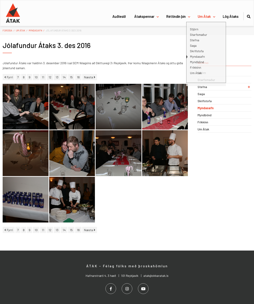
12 (50, 77)
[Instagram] (127, 288)
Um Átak (20, 30)
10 (36, 77)
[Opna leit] (248, 16)
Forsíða (7, 30)
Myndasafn (35, 30)
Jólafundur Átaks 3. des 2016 (63, 30)
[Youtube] (143, 288)
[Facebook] (110, 288)
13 (57, 77)
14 (64, 77)
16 (78, 77)
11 (43, 77)
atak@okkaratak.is (155, 276)
